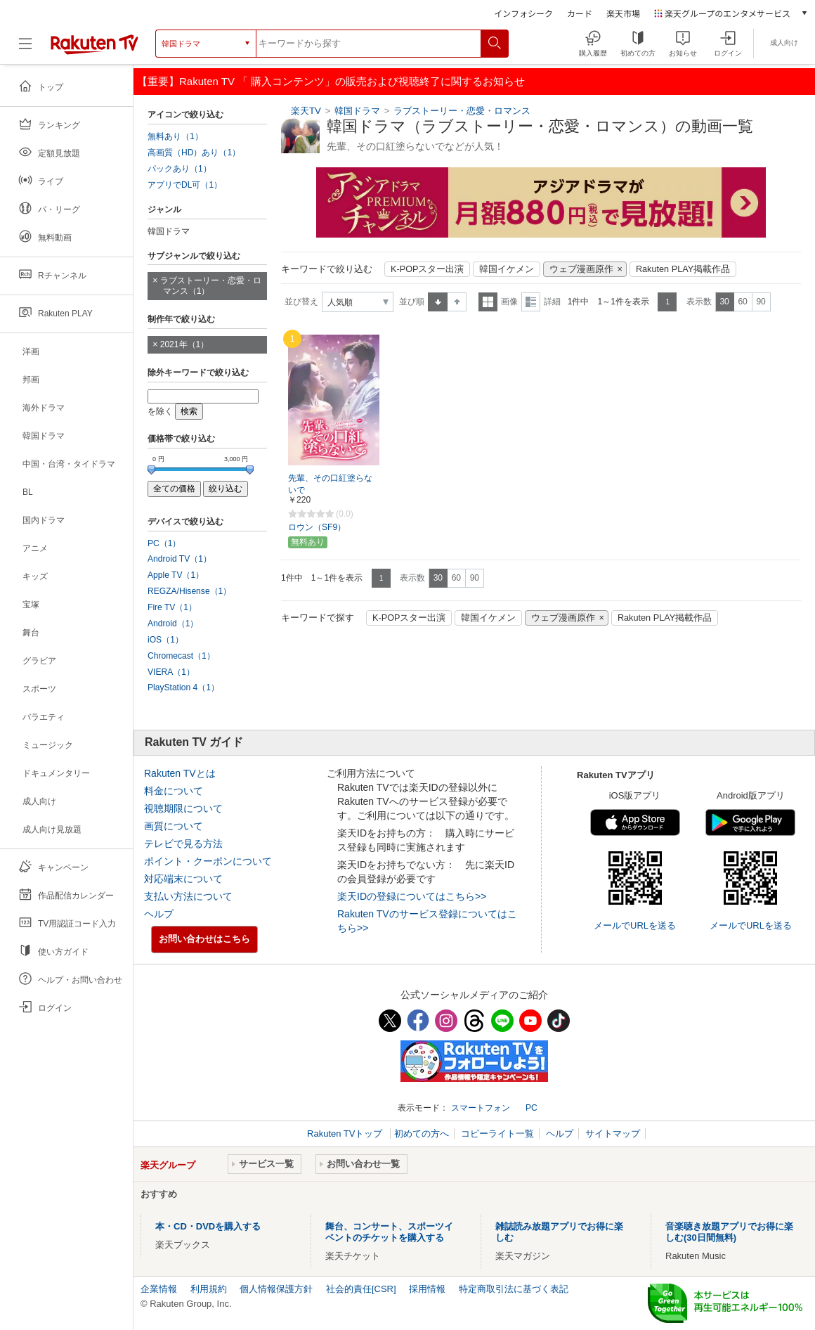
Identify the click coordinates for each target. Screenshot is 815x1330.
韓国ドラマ (357, 110)
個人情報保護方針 (276, 1289)
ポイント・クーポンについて (208, 861)
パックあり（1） (179, 169)
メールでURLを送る (635, 925)
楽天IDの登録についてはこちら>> (411, 896)
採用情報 (427, 1289)
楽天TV (306, 110)
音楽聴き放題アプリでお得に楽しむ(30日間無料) (729, 1232)
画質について (173, 826)
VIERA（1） (171, 672)
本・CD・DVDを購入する (208, 1226)
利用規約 (208, 1289)
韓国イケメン (506, 269)
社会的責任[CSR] (361, 1289)
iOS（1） (165, 640)
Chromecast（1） (181, 656)
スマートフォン (480, 1108)
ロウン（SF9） (317, 527)
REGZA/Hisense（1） (189, 591)
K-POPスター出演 (427, 269)
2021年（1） (184, 344)
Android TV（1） (179, 559)
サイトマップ (612, 1133)
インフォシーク (523, 13)
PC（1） (164, 543)
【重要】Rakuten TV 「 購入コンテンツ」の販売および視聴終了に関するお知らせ (331, 81)
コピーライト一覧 (497, 1133)
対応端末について (183, 878)
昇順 (438, 301)
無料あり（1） (175, 136)
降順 (457, 301)
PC (531, 1108)
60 (742, 301)
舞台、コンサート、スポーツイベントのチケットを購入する (389, 1232)
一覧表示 (487, 301)
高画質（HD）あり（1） (194, 152)
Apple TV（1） (176, 575)
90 (760, 301)
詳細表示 (530, 301)
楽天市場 (623, 13)
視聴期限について (183, 808)
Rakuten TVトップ (346, 1133)
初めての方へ (421, 1133)
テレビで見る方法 (183, 843)
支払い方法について (188, 896)
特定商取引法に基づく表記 (513, 1289)
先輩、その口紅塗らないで (330, 484)
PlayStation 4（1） (183, 687)
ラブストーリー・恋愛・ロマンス (461, 110)
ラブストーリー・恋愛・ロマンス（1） (210, 286)
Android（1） (173, 623)
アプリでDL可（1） (185, 185)
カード (579, 13)
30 (724, 301)
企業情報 (159, 1289)
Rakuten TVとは (180, 773)
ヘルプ (159, 913)
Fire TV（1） (172, 607)
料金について (173, 790)
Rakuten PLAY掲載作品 (683, 269)
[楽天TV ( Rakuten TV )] (94, 43)
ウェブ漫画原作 (581, 269)
